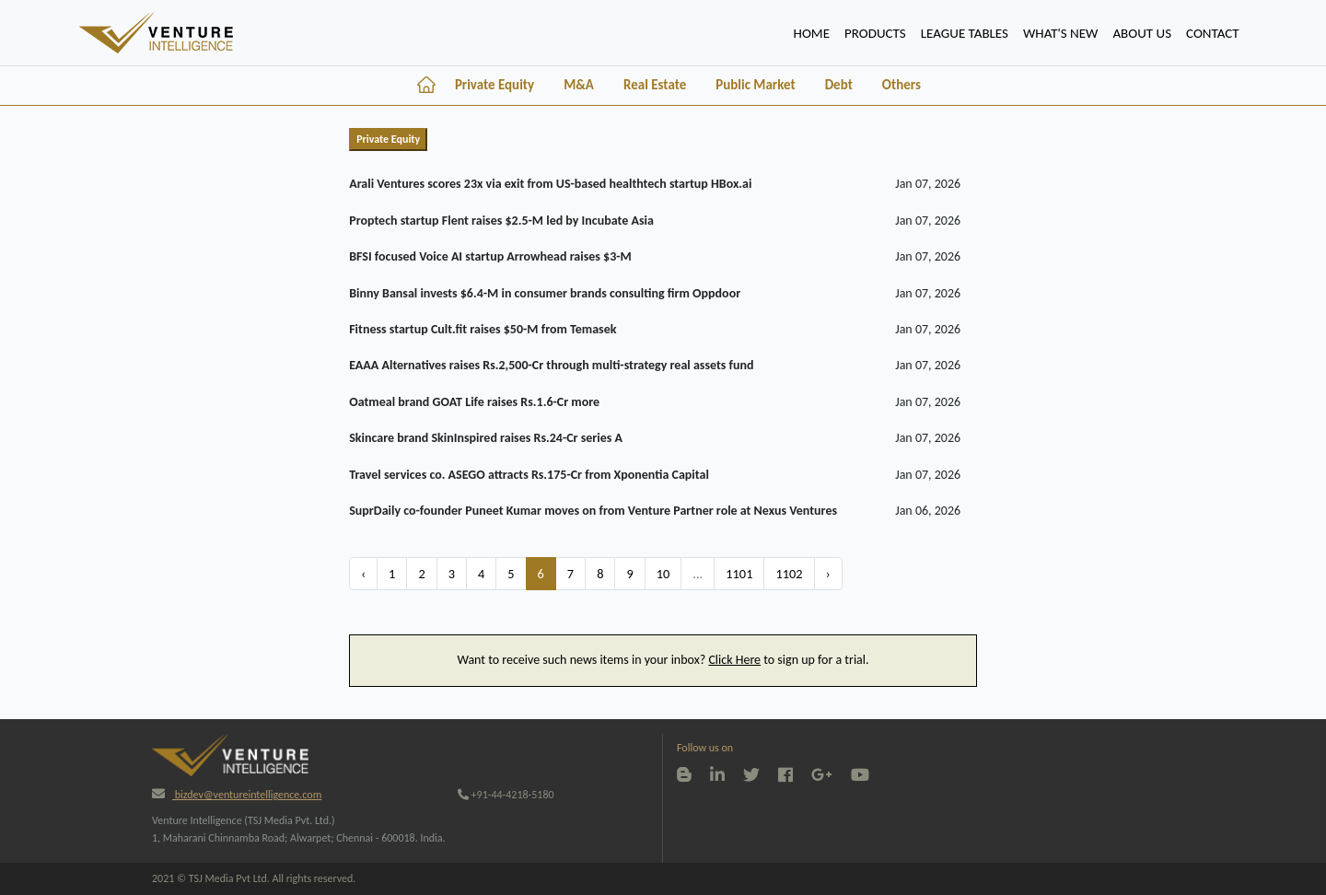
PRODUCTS (875, 33)
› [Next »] (828, 573)
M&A (579, 84)
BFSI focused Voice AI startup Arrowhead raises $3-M (490, 256)
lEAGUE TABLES (964, 33)
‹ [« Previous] (363, 573)
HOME (815, 31)
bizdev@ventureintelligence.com (236, 794)
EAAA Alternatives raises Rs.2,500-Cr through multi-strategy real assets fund (551, 365)
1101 (739, 573)
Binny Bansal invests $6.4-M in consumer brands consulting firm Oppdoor (544, 293)
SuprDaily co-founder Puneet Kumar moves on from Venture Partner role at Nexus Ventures (593, 510)
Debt (839, 84)
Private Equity (494, 84)
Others (901, 84)
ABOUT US (1141, 33)
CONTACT (1212, 33)
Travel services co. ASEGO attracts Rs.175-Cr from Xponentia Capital (529, 474)
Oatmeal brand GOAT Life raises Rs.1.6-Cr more (474, 402)
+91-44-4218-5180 (506, 794)
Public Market (755, 84)
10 (663, 573)
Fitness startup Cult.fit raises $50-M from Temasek (482, 329)
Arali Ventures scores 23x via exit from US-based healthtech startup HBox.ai (550, 184)
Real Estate (654, 84)
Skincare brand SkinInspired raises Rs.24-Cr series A (485, 438)
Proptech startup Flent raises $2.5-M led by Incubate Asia (501, 220)
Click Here (734, 660)
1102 (788, 573)
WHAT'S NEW (1060, 33)
